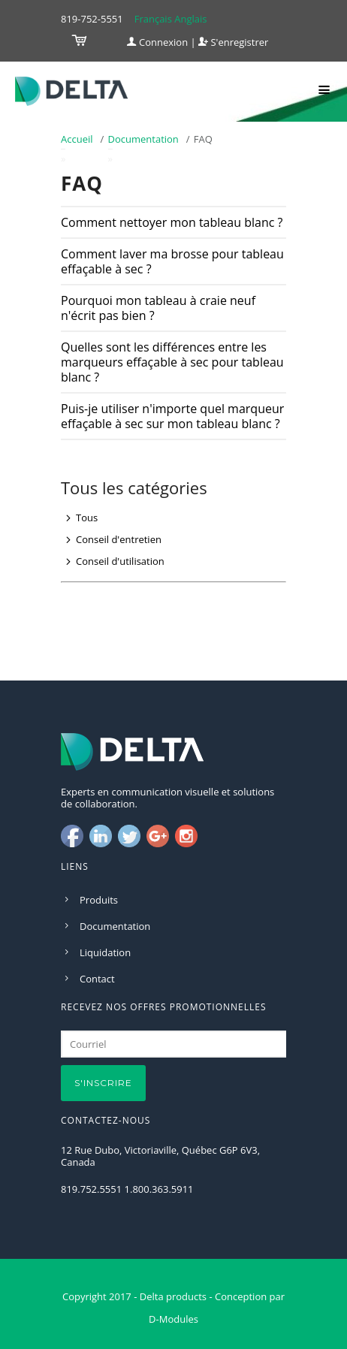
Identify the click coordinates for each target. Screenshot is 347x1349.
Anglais (190, 19)
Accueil (77, 139)
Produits (99, 900)
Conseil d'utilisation (120, 561)
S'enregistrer (233, 42)
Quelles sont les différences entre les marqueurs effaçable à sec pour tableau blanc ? (172, 362)
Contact (97, 978)
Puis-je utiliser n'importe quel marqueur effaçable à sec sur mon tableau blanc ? (172, 416)
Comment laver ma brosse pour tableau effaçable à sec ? (172, 261)
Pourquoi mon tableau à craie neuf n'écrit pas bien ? (158, 308)
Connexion (158, 42)
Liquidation (105, 952)
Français (153, 19)
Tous (87, 517)
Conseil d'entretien (118, 539)
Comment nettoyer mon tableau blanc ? (171, 222)
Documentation (143, 139)
